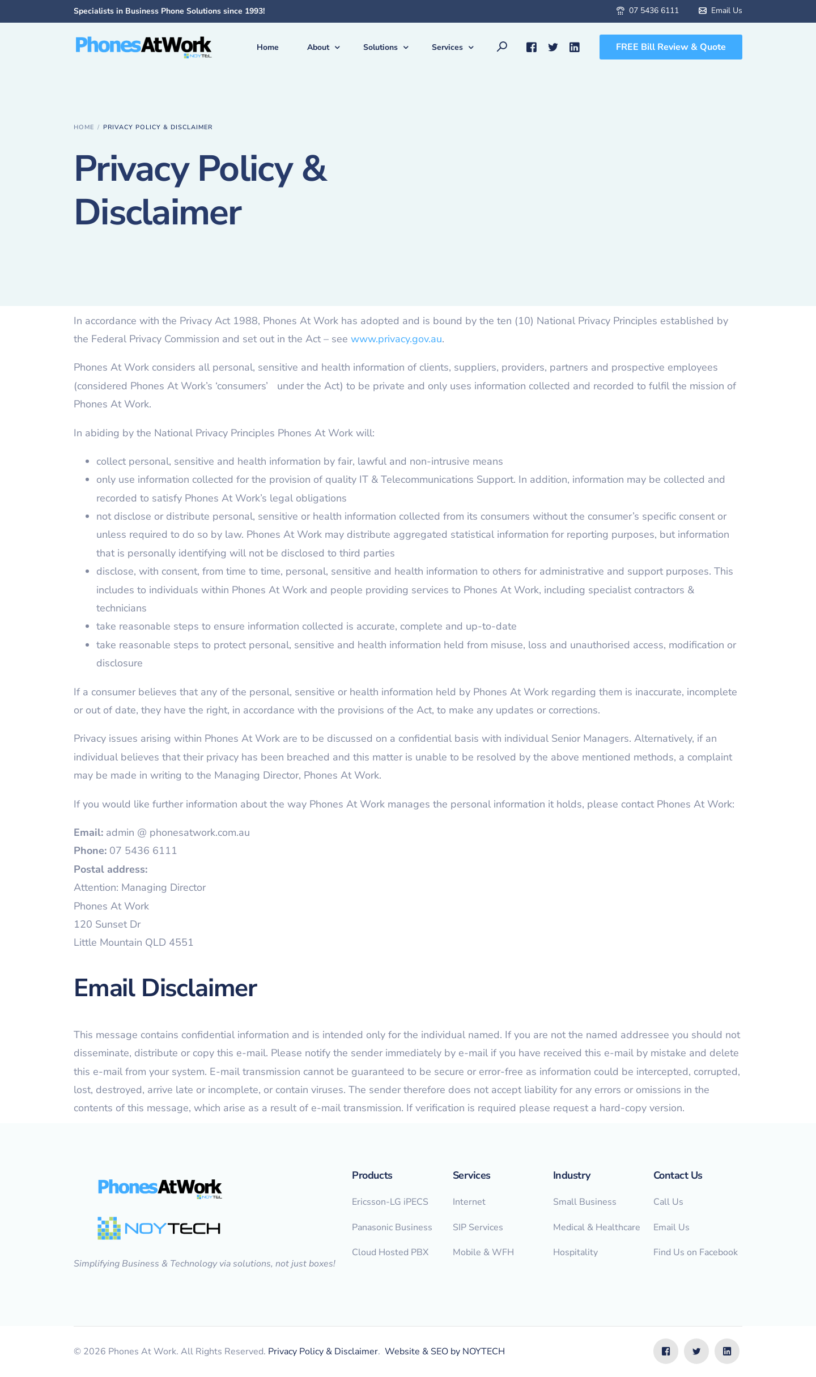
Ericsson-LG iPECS (390, 1202)
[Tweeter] (553, 47)
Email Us (726, 11)
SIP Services (478, 1227)
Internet (469, 1202)
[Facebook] (531, 47)
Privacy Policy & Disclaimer (323, 1351)
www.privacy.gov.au (396, 339)
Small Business (585, 1202)
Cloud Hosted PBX (390, 1252)
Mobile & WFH (483, 1252)
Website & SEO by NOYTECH (445, 1351)
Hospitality (575, 1252)
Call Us (668, 1202)
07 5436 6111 (654, 11)
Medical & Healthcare (596, 1227)
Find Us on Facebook (695, 1252)
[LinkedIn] (574, 47)
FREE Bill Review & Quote (671, 47)
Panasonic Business (392, 1227)
